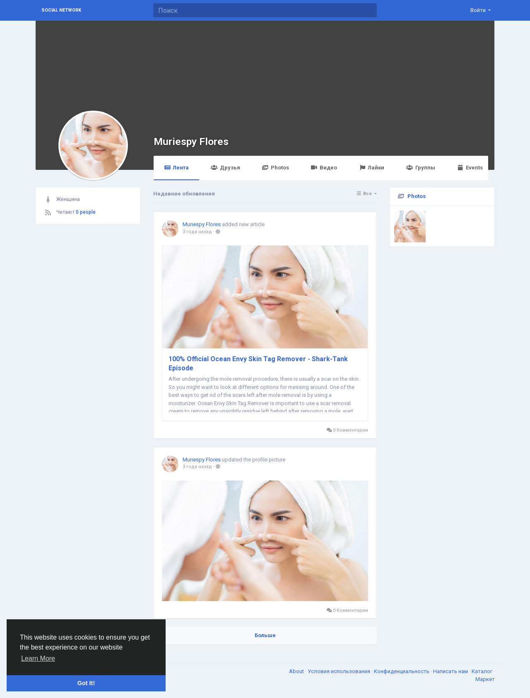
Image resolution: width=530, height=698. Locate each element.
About (297, 671)
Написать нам (451, 671)
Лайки (371, 167)
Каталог (483, 671)
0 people (86, 212)
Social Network (61, 10)
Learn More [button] (38, 658)
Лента (176, 167)
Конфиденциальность (402, 671)
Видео (324, 167)
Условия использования (339, 671)
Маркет (485, 679)
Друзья (225, 167)
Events (470, 167)
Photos (275, 167)
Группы (420, 167)
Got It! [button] (86, 683)
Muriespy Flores (191, 141)
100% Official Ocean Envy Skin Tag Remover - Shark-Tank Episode (258, 363)
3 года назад (197, 231)
